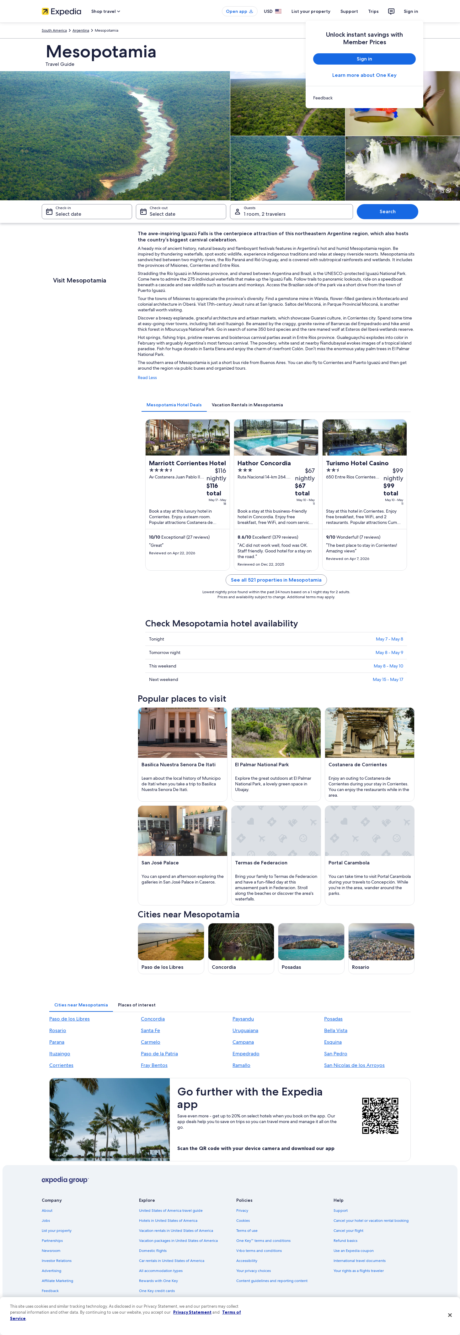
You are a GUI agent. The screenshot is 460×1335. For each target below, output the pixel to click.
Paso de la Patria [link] (159, 1053)
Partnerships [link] (52, 1240)
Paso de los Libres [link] (69, 1019)
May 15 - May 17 (388, 679)
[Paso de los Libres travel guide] (171, 948)
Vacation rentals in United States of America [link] (176, 1230)
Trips (373, 11)
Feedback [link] (50, 1290)
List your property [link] (57, 1230)
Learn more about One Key (364, 75)
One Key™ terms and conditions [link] (263, 1240)
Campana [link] (243, 1042)
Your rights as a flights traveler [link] (359, 1270)
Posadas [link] (333, 1019)
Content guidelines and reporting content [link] (272, 1280)
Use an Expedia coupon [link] (354, 1250)
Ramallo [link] (241, 1065)
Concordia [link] (153, 1019)
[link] (364, 97)
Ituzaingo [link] (59, 1053)
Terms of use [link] (247, 1230)
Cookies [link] (243, 1220)
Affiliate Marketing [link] (57, 1280)
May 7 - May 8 (389, 639)
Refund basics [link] (345, 1240)
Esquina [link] (333, 1042)
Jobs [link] (46, 1220)
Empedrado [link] (246, 1053)
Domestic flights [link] (153, 1250)
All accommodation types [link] (161, 1270)
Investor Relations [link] (57, 1260)
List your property (311, 11)
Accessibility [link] (246, 1260)
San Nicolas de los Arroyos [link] (354, 1065)
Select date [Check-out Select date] (162, 214)
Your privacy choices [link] (253, 1270)
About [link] (47, 1210)
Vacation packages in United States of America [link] (178, 1240)
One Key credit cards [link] (157, 1290)
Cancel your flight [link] (348, 1230)
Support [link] (341, 1210)
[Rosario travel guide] (381, 948)
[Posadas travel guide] (311, 948)
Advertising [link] (51, 1270)
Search (388, 211)
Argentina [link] (80, 30)
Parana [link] (56, 1042)
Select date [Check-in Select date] (68, 214)
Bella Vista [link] (335, 1030)
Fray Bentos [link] (154, 1065)
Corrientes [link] (61, 1065)
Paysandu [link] (243, 1019)
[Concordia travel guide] (241, 948)
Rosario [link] (57, 1030)
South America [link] (54, 30)
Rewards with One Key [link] (158, 1280)
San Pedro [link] (335, 1053)
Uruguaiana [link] (245, 1030)
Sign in (411, 11)
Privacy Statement (192, 1312)
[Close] (450, 1315)
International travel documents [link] (360, 1260)
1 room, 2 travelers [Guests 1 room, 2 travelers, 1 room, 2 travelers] (265, 214)
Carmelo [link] (150, 1042)
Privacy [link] (242, 1210)
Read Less (147, 377)
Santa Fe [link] (150, 1030)
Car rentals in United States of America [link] (171, 1260)
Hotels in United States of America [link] (168, 1220)
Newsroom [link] (51, 1250)
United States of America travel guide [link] (171, 1210)
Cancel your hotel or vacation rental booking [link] (371, 1220)
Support (349, 11)
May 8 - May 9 (389, 652)
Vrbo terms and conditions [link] (259, 1250)
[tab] (174, 405)
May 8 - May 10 (388, 666)
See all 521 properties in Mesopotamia (276, 580)
